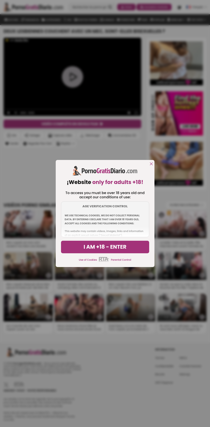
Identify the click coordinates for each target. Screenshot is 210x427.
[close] (151, 164)
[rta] (104, 261)
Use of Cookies (88, 260)
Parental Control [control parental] (121, 260)
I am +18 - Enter (105, 247)
